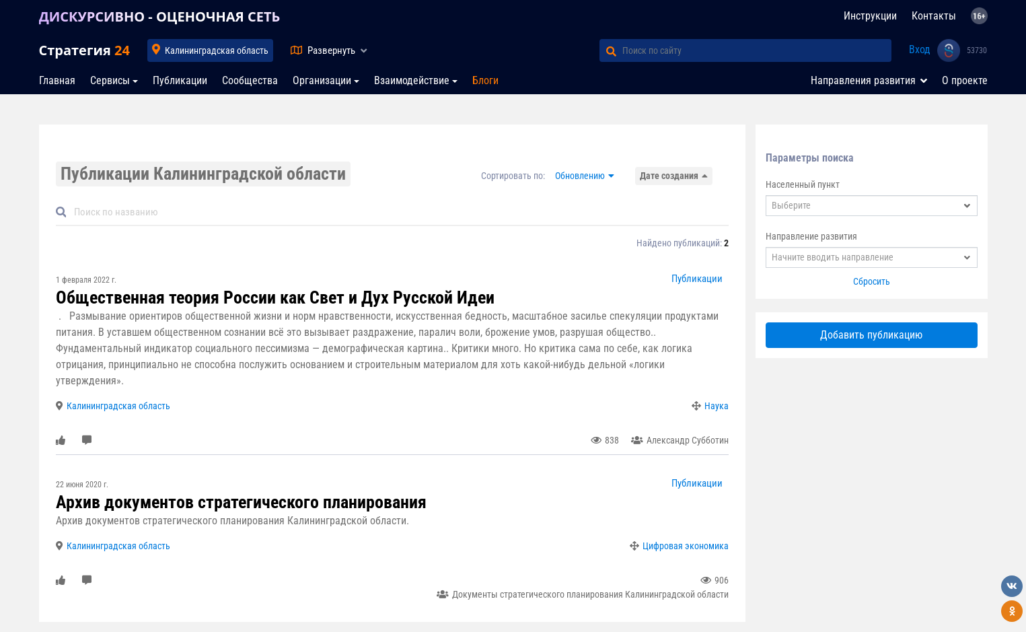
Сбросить (871, 281)
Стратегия (84, 50)
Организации (322, 80)
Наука (716, 405)
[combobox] (872, 205)
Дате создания (669, 175)
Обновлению (580, 175)
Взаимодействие (411, 80)
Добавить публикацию (871, 334)
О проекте (965, 80)
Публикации (180, 80)
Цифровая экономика (686, 545)
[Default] (397, 212)
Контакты (934, 15)
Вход (919, 49)
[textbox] (872, 206)
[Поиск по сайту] (756, 50)
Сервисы (110, 80)
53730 (977, 50)
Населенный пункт (803, 184)
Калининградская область (216, 50)
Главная (57, 80)
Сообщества (250, 80)
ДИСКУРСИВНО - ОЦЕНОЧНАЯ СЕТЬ (160, 16)
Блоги (485, 80)
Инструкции (870, 15)
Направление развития (811, 236)
